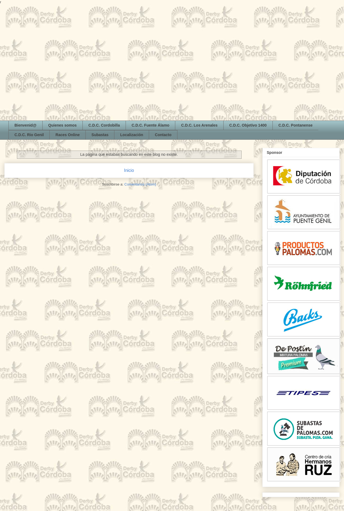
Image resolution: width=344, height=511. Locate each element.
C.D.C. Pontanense (295, 125)
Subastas (99, 135)
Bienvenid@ (25, 125)
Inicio (129, 170)
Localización (131, 135)
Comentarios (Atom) (140, 184)
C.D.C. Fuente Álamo (150, 125)
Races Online (67, 135)
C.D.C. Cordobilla (104, 125)
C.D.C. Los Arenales (199, 125)
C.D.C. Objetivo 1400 (248, 125)
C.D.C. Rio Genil (29, 135)
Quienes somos (62, 125)
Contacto (163, 135)
